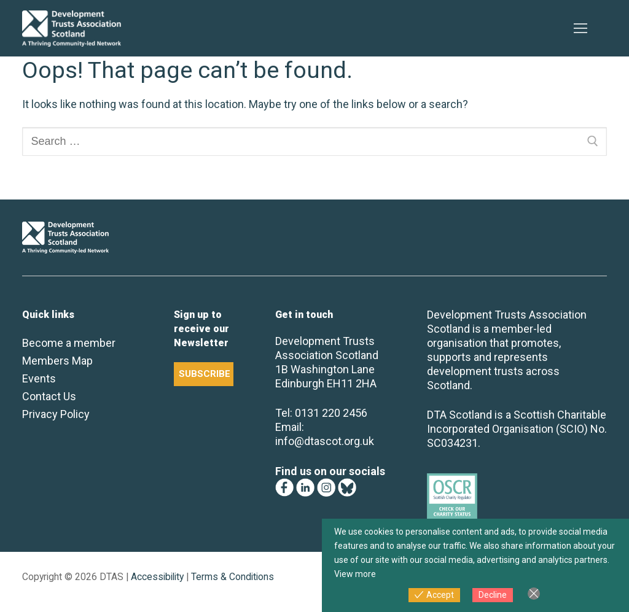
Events (39, 378)
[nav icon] (580, 28)
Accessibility (157, 577)
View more (355, 574)
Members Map (57, 360)
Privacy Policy (56, 414)
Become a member (68, 342)
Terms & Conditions (232, 577)
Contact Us (49, 396)
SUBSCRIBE (204, 373)
